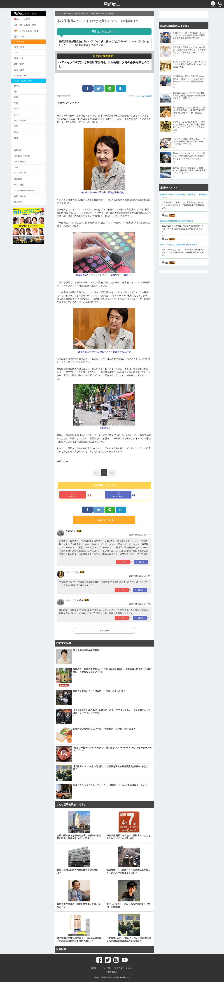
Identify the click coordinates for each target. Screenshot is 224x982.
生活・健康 (23, 69)
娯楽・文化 (23, 57)
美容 (20, 96)
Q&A (20, 165)
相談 (20, 130)
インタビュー (24, 74)
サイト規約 (23, 182)
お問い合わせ (24, 193)
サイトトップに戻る (30, 13)
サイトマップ (24, 170)
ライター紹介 (24, 159)
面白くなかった (118, 494)
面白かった (73, 494)
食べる (21, 84)
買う (20, 90)
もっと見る (104, 630)
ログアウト (23, 199)
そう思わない (140, 562)
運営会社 (22, 176)
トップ (58, 13)
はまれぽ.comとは (26, 153)
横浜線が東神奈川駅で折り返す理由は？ (177, 221)
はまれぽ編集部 (145, 96)
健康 (20, 136)
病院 (20, 124)
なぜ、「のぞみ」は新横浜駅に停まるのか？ (178, 245)
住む (20, 101)
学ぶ (20, 107)
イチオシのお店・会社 (30, 30)
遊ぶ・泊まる (24, 118)
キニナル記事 (26, 19)
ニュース (24, 36)
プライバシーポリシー (28, 187)
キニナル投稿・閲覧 (29, 24)
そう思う (122, 562)
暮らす (21, 113)
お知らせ (22, 148)
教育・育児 (23, 63)
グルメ (21, 52)
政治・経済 (23, 46)
